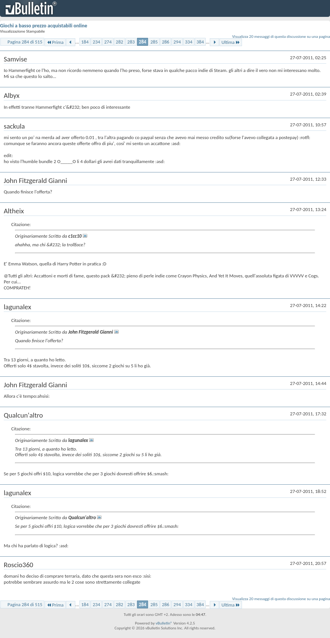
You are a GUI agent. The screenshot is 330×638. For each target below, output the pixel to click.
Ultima (230, 42)
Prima (55, 42)
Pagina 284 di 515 (24, 42)
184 (85, 42)
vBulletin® (163, 623)
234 (96, 42)
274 (108, 42)
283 (131, 42)
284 (142, 42)
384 (200, 42)
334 (189, 42)
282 (119, 42)
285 (154, 42)
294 (177, 42)
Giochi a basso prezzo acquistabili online (43, 25)
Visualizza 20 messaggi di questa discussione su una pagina (281, 36)
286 (165, 42)
